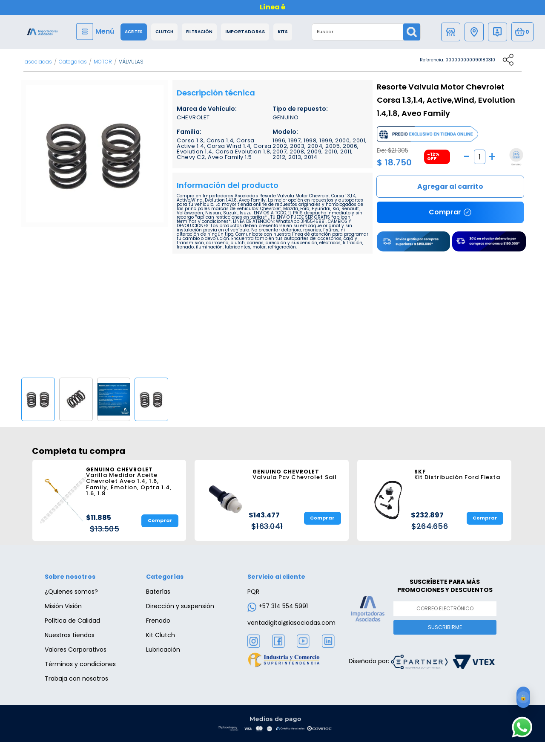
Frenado (158, 620)
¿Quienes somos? (71, 591)
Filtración (199, 32)
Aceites (134, 32)
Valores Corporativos (75, 649)
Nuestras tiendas (70, 635)
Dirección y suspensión (180, 606)
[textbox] (357, 32)
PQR (253, 591)
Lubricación (163, 649)
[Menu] (96, 31)
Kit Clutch (160, 635)
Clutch (164, 32)
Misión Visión (63, 606)
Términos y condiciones (80, 664)
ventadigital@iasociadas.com (291, 622)
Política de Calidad (72, 620)
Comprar (450, 186)
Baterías (158, 591)
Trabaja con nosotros (76, 678)
